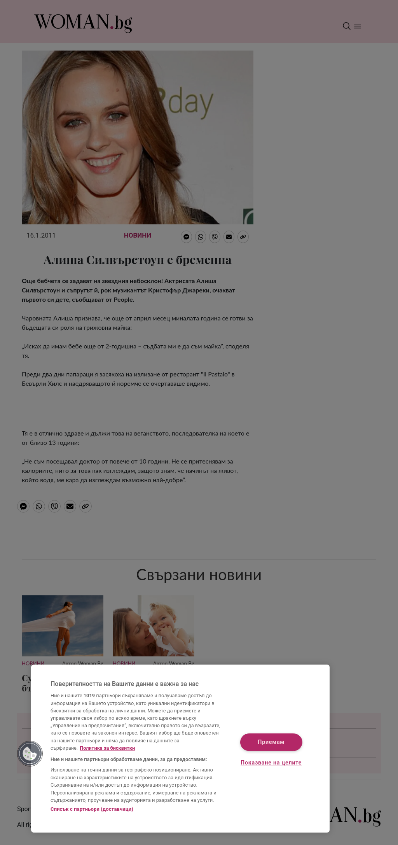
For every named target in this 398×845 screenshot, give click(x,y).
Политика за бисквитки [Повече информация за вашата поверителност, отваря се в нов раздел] (107, 748)
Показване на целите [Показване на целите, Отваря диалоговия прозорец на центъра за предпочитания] (271, 763)
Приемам (271, 742)
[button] (29, 753)
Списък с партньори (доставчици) (92, 809)
